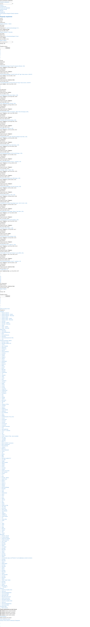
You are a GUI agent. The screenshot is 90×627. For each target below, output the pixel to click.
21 (0, 276)
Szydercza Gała (6, 29)
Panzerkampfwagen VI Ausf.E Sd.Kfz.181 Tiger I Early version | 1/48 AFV (16, 82)
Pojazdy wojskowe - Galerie (5, 23)
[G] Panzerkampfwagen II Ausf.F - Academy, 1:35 (11, 261)
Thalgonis (5, 67)
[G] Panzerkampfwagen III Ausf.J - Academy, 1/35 (11, 161)
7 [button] (0, 57)
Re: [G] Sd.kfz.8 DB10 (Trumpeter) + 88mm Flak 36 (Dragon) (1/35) (14, 111)
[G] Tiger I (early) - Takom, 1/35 (7, 169)
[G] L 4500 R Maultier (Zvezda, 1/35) (8, 103)
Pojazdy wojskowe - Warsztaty (6, 32)
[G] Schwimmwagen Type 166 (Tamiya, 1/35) (10, 145)
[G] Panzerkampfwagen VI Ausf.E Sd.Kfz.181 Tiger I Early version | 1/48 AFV (16, 74)
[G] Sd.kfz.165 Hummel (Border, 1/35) (8, 120)
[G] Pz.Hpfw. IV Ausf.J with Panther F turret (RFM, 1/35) (12, 253)
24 (0, 280)
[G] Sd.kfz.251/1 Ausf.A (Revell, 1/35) (8, 236)
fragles (9, 233)
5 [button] (0, 55)
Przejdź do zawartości (4, 2)
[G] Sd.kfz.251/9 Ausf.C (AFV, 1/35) (8, 194)
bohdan (4, 37)
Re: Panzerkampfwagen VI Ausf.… (12, 36)
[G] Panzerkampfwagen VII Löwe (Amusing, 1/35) (11, 186)
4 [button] (0, 53)
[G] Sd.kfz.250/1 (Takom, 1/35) (7, 228)
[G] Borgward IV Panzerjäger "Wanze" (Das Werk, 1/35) (12, 211)
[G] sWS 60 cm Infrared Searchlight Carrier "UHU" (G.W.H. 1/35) (14, 203)
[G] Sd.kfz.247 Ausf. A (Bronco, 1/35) (8, 244)
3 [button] (0, 52)
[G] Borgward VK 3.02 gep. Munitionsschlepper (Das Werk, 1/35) (14, 136)
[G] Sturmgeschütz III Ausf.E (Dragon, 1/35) (9, 219)
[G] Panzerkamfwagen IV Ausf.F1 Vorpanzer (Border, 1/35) (13, 66)
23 (0, 279)
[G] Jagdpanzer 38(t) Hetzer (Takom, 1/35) (9, 95)
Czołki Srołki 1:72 (4, 269)
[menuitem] (3, 6)
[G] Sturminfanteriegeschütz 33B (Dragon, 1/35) (10, 178)
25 (0, 282)
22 (0, 277)
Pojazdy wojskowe (6, 16)
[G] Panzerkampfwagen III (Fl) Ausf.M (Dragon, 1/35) (11, 153)
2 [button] (0, 50)
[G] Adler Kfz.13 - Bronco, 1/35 (7, 128)
